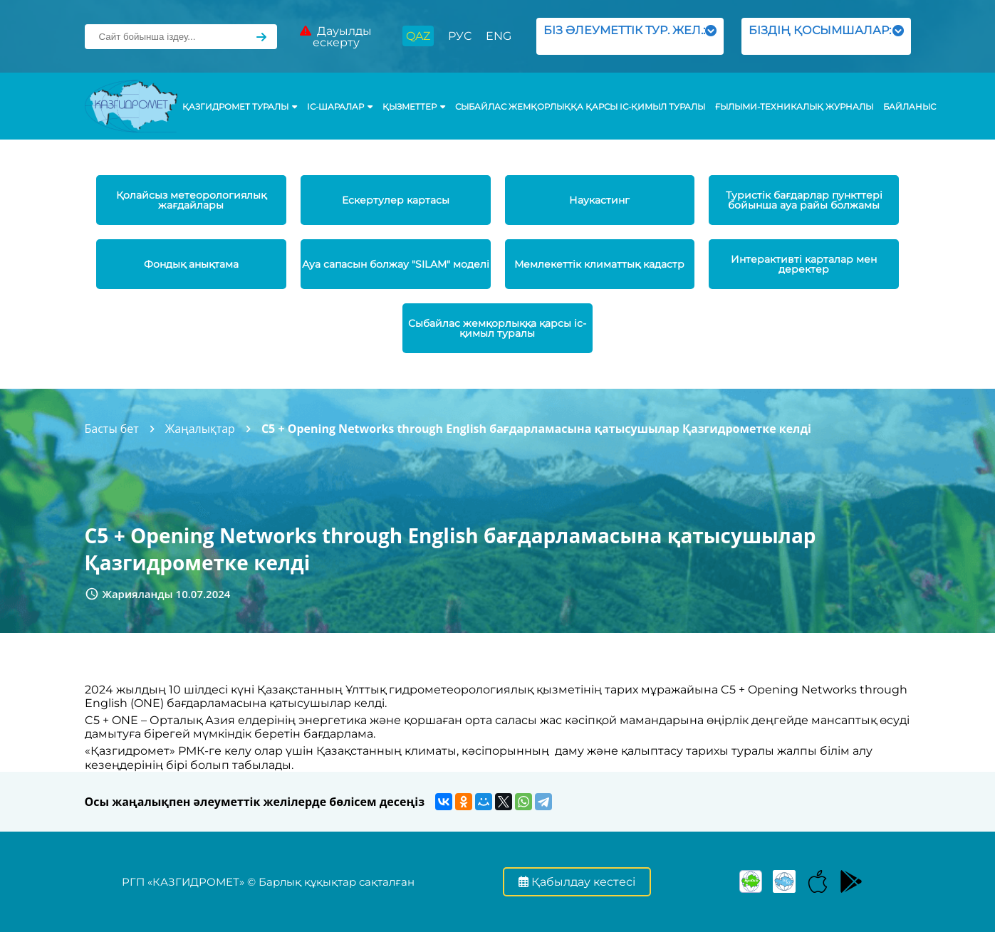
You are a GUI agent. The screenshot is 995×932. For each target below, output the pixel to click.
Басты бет (112, 428)
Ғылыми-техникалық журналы (794, 107)
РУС (460, 36)
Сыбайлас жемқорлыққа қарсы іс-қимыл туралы (580, 107)
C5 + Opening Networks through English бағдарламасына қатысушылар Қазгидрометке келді (536, 428)
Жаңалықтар (200, 428)
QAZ (418, 36)
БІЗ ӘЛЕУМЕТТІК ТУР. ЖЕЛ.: (630, 35)
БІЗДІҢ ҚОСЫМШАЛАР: (826, 35)
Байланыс (909, 107)
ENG (498, 36)
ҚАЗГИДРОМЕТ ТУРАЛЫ (239, 107)
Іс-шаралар (340, 107)
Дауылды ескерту (336, 36)
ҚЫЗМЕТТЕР (413, 107)
